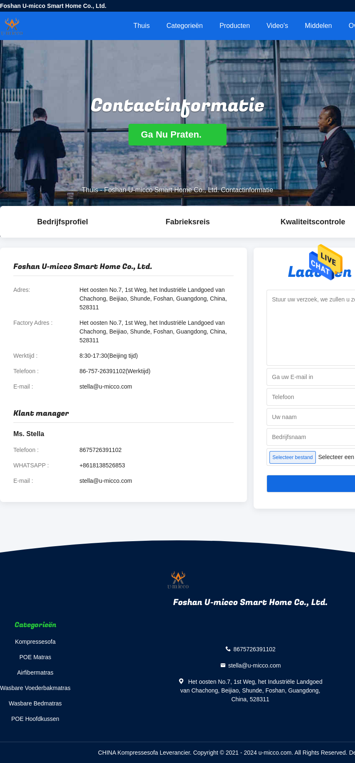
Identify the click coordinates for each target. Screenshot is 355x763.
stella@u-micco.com (105, 386)
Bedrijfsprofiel (62, 222)
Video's (277, 25)
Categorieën (184, 25)
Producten (234, 25)
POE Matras (35, 657)
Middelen (318, 25)
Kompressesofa (35, 641)
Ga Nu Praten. (177, 134)
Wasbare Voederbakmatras (35, 688)
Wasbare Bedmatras (35, 703)
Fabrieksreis (188, 222)
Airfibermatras (35, 672)
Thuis (141, 25)
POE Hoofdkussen (35, 718)
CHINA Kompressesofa (128, 752)
